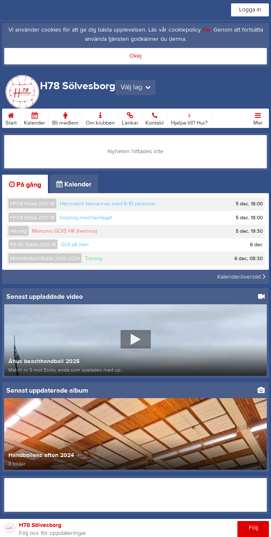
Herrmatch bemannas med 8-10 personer (107, 203)
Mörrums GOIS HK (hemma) (64, 231)
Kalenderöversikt (241, 277)
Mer (258, 117)
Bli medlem (65, 117)
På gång (25, 185)
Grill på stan (75, 244)
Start (11, 117)
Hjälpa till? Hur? (189, 117)
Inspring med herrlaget (86, 217)
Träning (93, 258)
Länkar (130, 117)
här (206, 30)
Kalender (34, 117)
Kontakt (154, 117)
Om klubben (100, 117)
